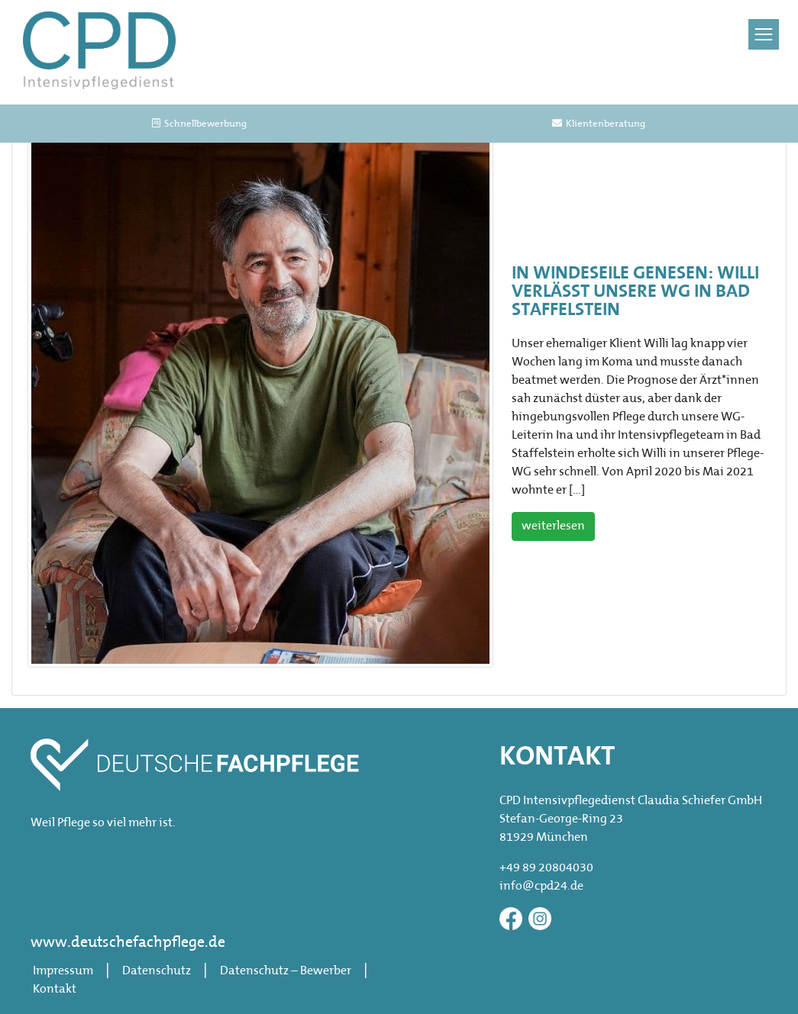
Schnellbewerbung (199, 123)
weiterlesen (553, 526)
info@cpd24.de (541, 886)
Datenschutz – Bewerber (285, 971)
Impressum (63, 971)
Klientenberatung (598, 123)
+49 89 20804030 (546, 868)
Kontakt (54, 989)
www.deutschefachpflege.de (128, 943)
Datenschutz (156, 971)
